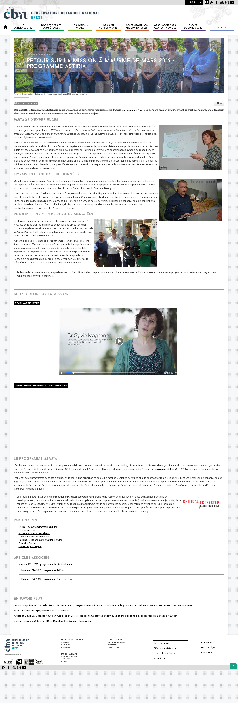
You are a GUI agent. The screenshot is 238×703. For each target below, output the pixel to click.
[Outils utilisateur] (219, 103)
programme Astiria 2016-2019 (170, 469)
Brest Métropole (38, 662)
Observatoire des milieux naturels (137, 26)
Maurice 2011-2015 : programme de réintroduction (46, 564)
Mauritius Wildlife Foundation (34, 536)
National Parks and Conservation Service (40, 539)
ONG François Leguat (30, 546)
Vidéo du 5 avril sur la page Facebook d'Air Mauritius (42, 610)
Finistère (27, 660)
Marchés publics (161, 658)
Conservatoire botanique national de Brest (20, 640)
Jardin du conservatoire (108, 26)
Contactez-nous (161, 643)
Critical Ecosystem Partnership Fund (38, 526)
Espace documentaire (193, 26)
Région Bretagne (17, 662)
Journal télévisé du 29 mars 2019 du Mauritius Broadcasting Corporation (53, 621)
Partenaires (206, 642)
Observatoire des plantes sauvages (165, 26)
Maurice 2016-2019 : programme (42, 570)
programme (134, 110)
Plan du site (206, 652)
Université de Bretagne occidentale (8, 662)
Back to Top (232, 666)
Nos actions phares (80, 26)
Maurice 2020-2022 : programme (47, 579)
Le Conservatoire (23, 26)
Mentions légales (208, 647)
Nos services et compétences (51, 26)
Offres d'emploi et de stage (166, 648)
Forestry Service (28, 543)
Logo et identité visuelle (164, 653)
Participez (222, 28)
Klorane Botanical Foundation (34, 533)
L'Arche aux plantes (29, 530)
